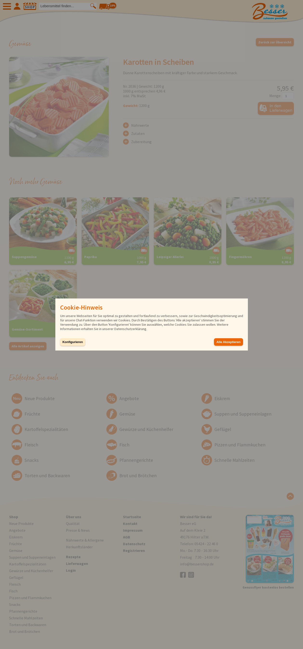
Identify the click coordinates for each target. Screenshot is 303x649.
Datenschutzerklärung (130, 329)
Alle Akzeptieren (228, 342)
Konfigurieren (73, 342)
